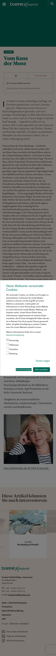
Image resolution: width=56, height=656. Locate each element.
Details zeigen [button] (43, 360)
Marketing (11, 353)
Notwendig (12, 340)
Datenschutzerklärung (15, 335)
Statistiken (12, 348)
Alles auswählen (41, 369)
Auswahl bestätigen (24, 369)
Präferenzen (12, 344)
